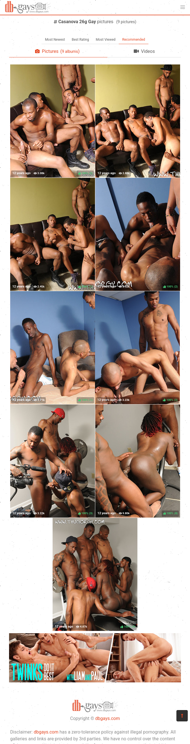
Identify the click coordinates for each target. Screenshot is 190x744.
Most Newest (55, 40)
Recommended (133, 40)
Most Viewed (106, 40)
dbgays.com (107, 718)
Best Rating (80, 40)
